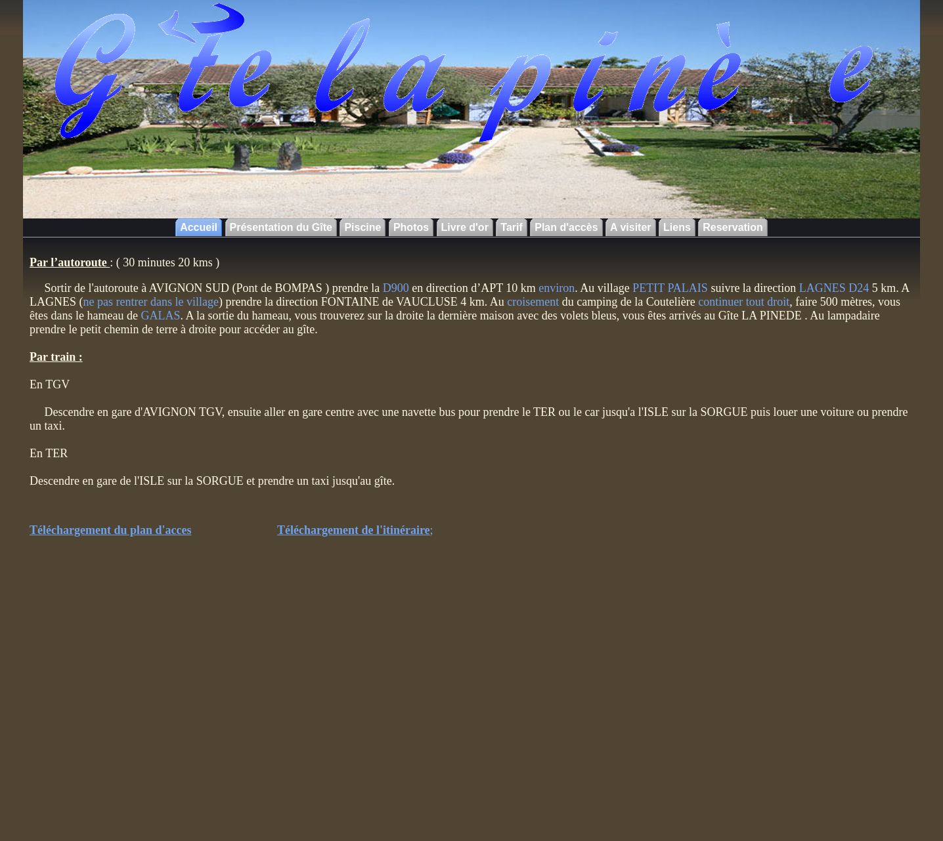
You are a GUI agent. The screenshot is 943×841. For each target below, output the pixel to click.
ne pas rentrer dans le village (151, 301)
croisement (533, 301)
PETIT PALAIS (670, 288)
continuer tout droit (743, 301)
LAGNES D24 (835, 288)
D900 (394, 288)
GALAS (160, 315)
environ (556, 288)
